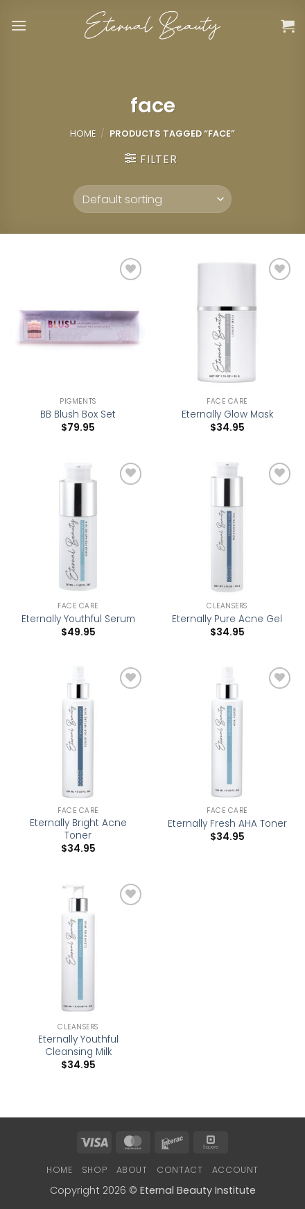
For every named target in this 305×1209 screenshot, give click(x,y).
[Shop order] (152, 199)
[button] (18, 25)
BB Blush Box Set (78, 415)
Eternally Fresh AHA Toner (227, 824)
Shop (94, 1170)
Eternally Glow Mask (227, 415)
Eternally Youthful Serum (78, 619)
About (132, 1170)
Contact (179, 1170)
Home (83, 133)
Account (235, 1170)
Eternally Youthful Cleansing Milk (78, 1046)
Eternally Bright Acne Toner (78, 829)
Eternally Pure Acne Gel (227, 619)
